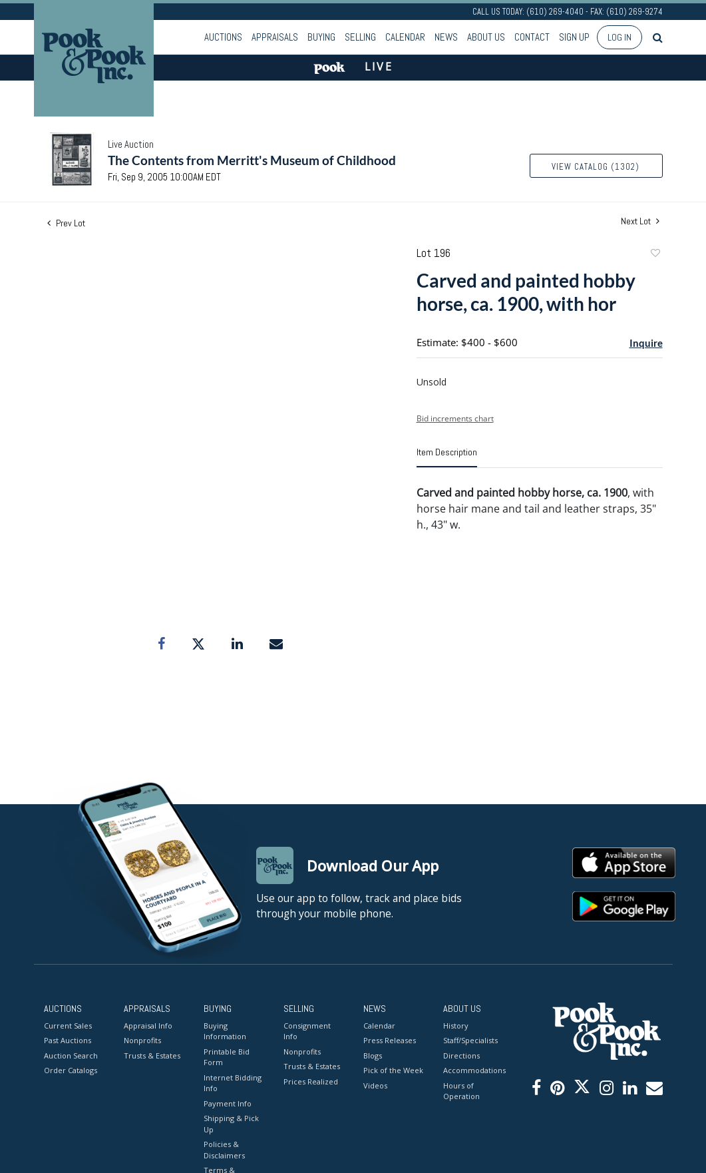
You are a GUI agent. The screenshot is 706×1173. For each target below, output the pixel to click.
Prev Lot (66, 223)
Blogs (372, 1055)
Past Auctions (67, 1040)
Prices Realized (310, 1081)
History (455, 1026)
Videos (375, 1085)
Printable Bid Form (227, 1057)
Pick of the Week (393, 1070)
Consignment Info (307, 1031)
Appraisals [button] (275, 37)
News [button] (446, 37)
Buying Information (225, 1031)
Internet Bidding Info (233, 1083)
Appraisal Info (148, 1026)
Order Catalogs (70, 1070)
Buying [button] (321, 37)
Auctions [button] (223, 37)
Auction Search (71, 1055)
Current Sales (68, 1026)
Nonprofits (142, 1040)
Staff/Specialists (470, 1040)
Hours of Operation (461, 1091)
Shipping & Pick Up (231, 1123)
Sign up (574, 37)
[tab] (447, 457)
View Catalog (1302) (595, 166)
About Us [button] (486, 37)
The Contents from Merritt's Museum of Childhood (252, 160)
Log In (619, 37)
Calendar (405, 37)
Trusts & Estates (152, 1055)
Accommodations (473, 1070)
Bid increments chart (455, 418)
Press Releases (389, 1040)
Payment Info (228, 1103)
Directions (461, 1055)
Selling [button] (360, 37)
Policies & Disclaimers (224, 1149)
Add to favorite (655, 254)
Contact (532, 37)
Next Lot (640, 221)
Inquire (646, 343)
